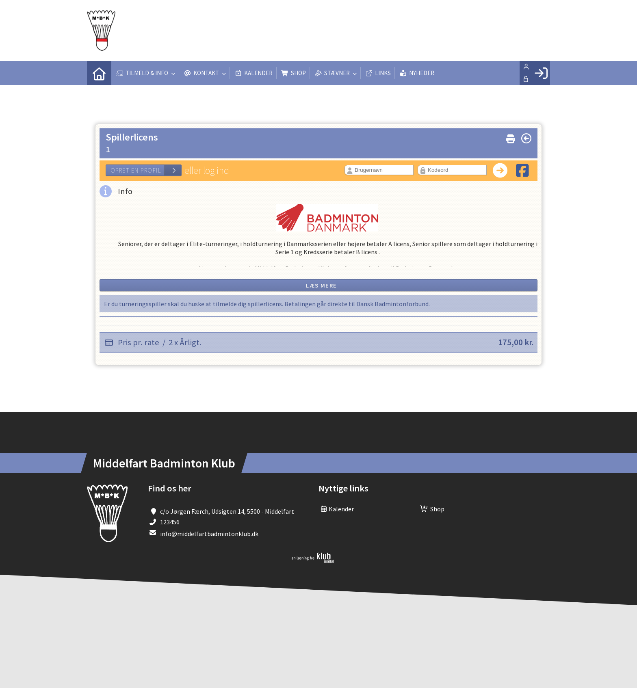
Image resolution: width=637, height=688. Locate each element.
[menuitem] (99, 73)
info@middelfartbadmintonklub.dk (209, 534)
